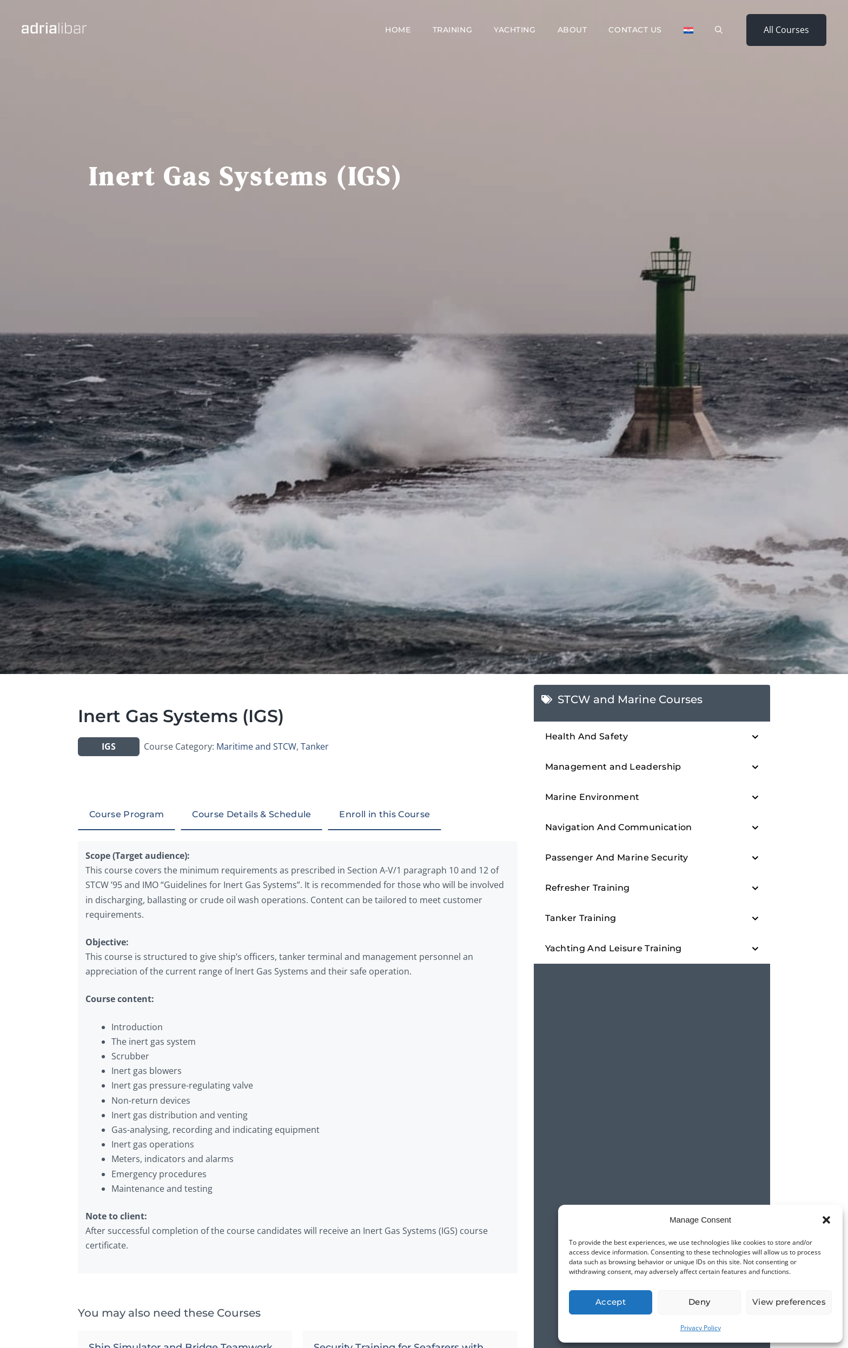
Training (452, 30)
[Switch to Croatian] (688, 30)
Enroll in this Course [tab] (384, 814)
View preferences (789, 1302)
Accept (610, 1302)
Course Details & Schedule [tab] (251, 814)
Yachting (514, 30)
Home (397, 30)
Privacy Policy (700, 1327)
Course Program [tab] (126, 814)
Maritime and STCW (256, 746)
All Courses (786, 30)
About (572, 30)
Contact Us (635, 30)
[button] (826, 1219)
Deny (699, 1302)
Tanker (315, 746)
